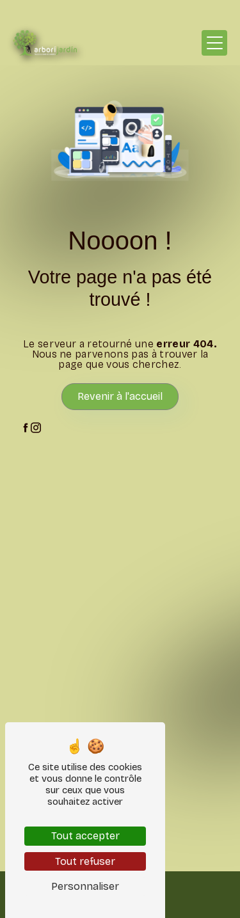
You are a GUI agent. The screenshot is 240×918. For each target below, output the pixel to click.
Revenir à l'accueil (120, 396)
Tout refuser (85, 861)
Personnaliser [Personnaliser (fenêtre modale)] (85, 886)
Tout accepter (85, 836)
